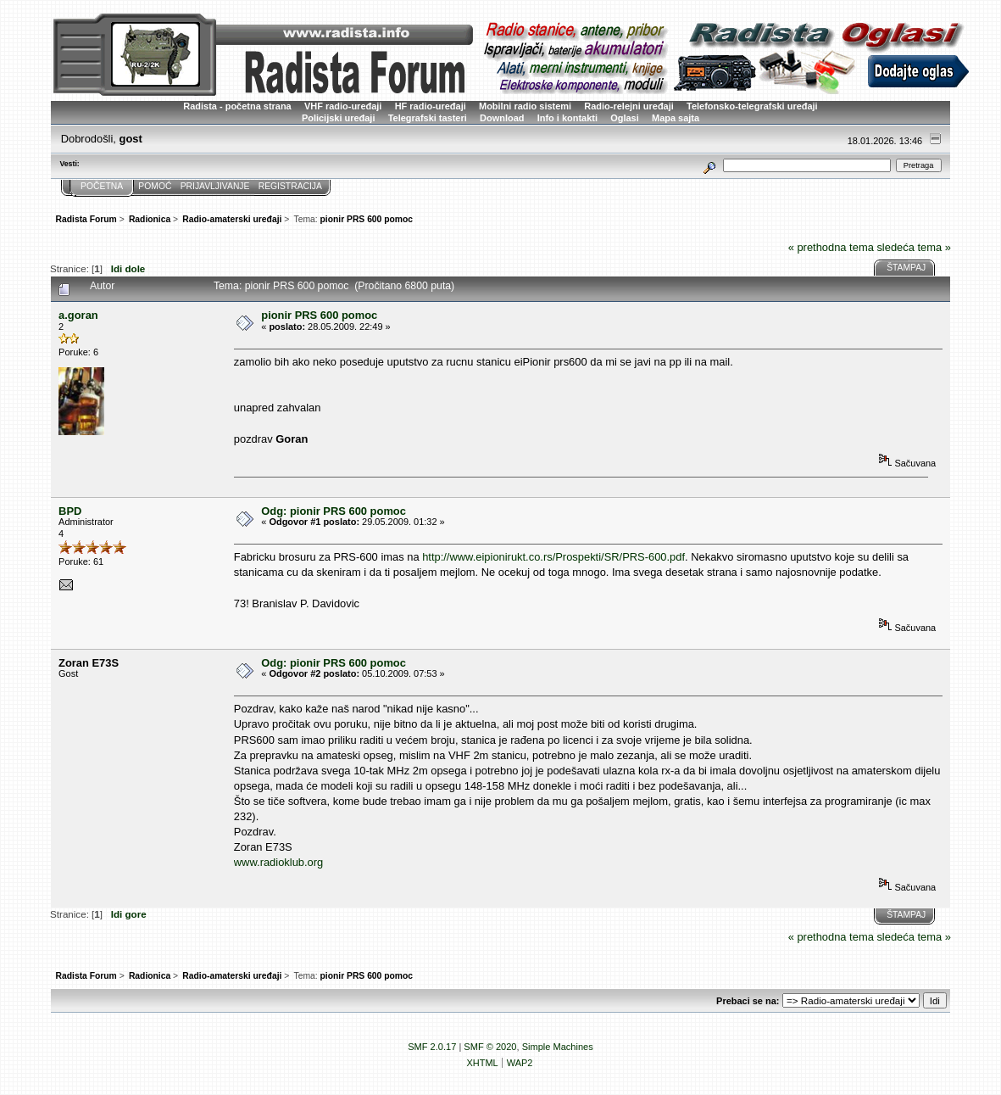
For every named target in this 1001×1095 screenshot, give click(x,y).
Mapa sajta (675, 118)
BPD (69, 511)
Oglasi (624, 118)
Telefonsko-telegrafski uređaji (752, 106)
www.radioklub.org (278, 862)
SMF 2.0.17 (432, 1047)
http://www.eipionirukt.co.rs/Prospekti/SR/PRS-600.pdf (553, 556)
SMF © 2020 (490, 1047)
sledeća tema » (913, 247)
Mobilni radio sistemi (525, 106)
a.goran (78, 315)
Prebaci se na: (747, 1001)
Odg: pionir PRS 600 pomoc (333, 511)
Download (502, 118)
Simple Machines (557, 1047)
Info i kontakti (567, 118)
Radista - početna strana (237, 106)
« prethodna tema (831, 247)
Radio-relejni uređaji (628, 106)
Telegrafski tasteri (427, 118)
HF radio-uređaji (430, 106)
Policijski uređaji (338, 118)
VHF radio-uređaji (342, 106)
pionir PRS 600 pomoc (319, 315)
